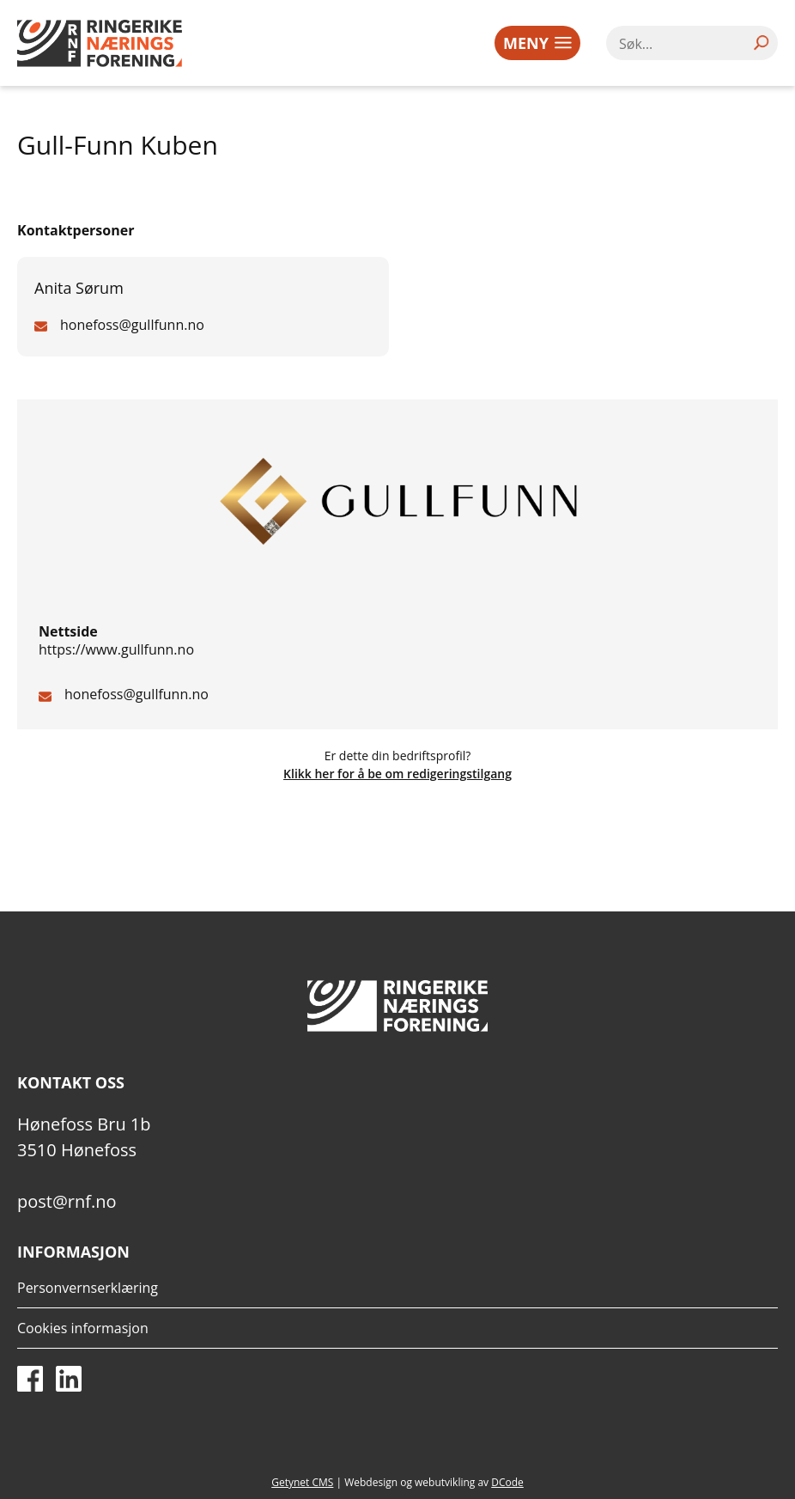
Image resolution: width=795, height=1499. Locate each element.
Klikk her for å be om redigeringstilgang (397, 773)
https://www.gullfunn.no (116, 649)
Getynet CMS (302, 1482)
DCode (507, 1482)
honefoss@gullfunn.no (136, 694)
